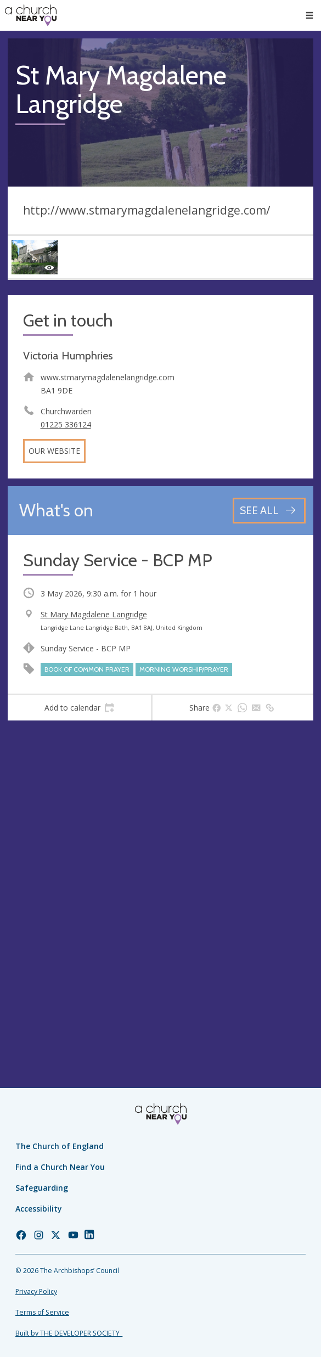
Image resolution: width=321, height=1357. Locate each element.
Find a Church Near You (60, 1167)
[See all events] (269, 510)
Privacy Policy (36, 1291)
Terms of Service (42, 1312)
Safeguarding (41, 1188)
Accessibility (38, 1208)
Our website (54, 451)
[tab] (79, 707)
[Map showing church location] (160, 881)
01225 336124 (66, 424)
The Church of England (59, 1146)
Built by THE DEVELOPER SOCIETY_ (68, 1333)
